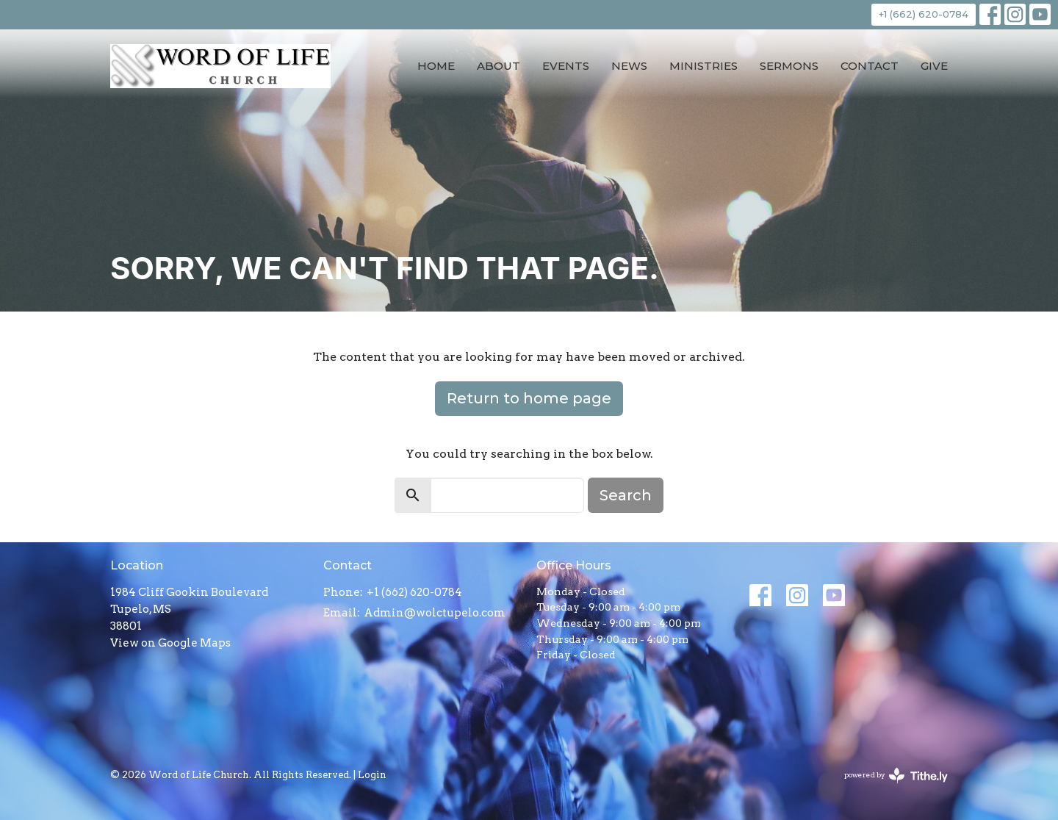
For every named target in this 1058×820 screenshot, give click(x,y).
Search (626, 495)
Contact (870, 66)
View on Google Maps (170, 643)
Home (436, 66)
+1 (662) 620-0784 (923, 14)
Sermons (789, 66)
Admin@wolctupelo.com (434, 612)
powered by (896, 775)
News (629, 66)
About (498, 66)
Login (372, 774)
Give (934, 66)
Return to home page (529, 398)
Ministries (703, 66)
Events (565, 66)
